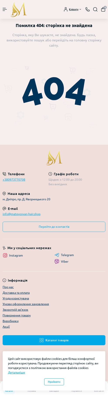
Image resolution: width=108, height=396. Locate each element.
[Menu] (5, 9)
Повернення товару (17, 315)
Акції (6, 326)
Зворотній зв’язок (15, 309)
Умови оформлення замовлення (26, 304)
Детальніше (16, 372)
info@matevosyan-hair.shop (21, 214)
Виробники (11, 321)
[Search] (95, 9)
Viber (61, 261)
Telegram (64, 255)
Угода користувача (16, 298)
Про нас (8, 287)
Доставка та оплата (16, 292)
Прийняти (54, 381)
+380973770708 (14, 179)
